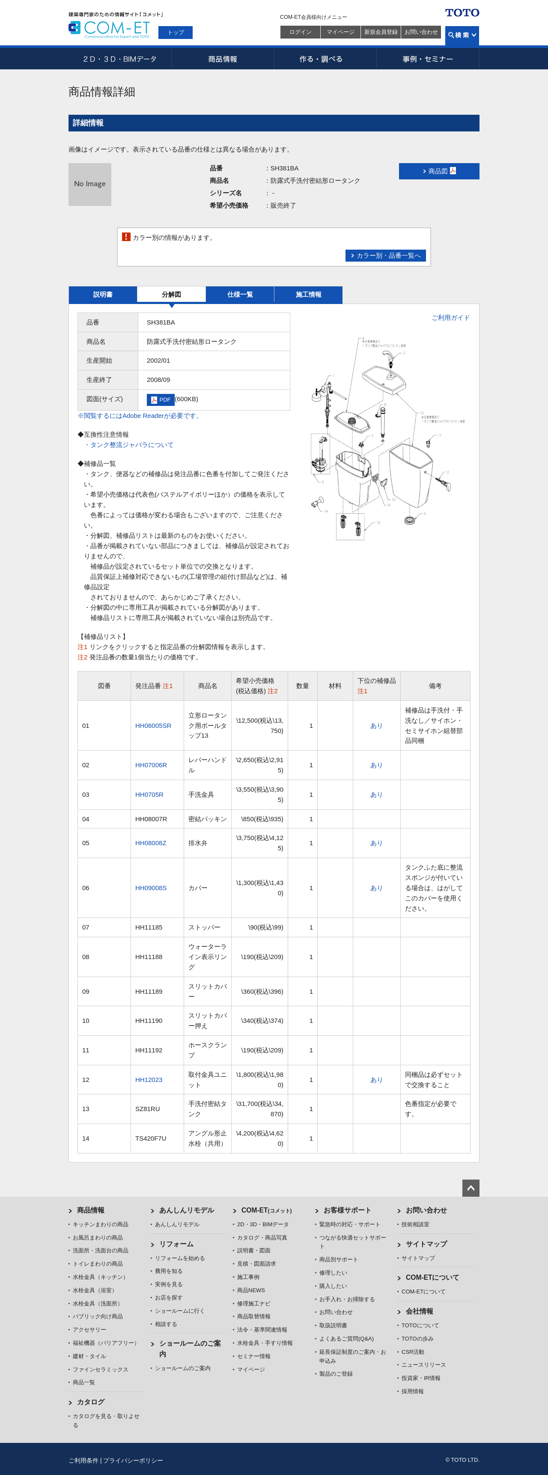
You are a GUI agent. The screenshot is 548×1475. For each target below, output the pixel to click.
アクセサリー (89, 1329)
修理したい (333, 1272)
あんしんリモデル (186, 1210)
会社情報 (419, 1311)
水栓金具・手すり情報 (265, 1343)
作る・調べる (325, 58)
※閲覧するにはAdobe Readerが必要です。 (140, 415)
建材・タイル (89, 1356)
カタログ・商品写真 (262, 1237)
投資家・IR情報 (421, 1378)
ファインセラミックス (100, 1369)
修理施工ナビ (254, 1303)
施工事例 (248, 1277)
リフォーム (176, 1244)
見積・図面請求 (256, 1263)
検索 (462, 35)
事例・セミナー (428, 58)
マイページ (340, 32)
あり (376, 725)
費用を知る (169, 1271)
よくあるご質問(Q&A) (346, 1338)
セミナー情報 (254, 1356)
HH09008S (151, 887)
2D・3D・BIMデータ (119, 58)
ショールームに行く (180, 1311)
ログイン (300, 32)
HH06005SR (153, 725)
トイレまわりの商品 (98, 1263)
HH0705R (149, 794)
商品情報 (222, 58)
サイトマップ (426, 1244)
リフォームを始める (180, 1258)
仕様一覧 (240, 294)
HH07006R (151, 765)
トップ (175, 32)
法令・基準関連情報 (262, 1329)
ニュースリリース (424, 1365)
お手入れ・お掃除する (347, 1299)
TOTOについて (420, 1325)
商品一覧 (84, 1382)
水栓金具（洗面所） (98, 1303)
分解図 (171, 294)
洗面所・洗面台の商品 (100, 1250)
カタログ (90, 1402)
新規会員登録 (381, 32)
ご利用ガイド (451, 317)
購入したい (333, 1286)
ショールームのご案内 (183, 1368)
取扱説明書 (333, 1325)
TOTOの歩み (418, 1338)
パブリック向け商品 (98, 1316)
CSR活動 (413, 1352)
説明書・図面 (254, 1250)
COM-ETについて (433, 1277)
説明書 (103, 294)
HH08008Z (151, 842)
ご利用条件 (83, 1460)
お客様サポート (348, 1210)
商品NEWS (251, 1290)
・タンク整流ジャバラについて (129, 444)
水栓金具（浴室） (95, 1290)
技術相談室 (415, 1224)
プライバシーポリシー (133, 1460)
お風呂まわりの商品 (98, 1237)
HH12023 (148, 1079)
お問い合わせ (421, 32)
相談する (166, 1324)
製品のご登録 (336, 1374)
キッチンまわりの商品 (100, 1224)
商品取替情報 (254, 1316)
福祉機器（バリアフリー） (106, 1343)
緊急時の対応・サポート (350, 1224)
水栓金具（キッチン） (100, 1277)
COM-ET (266, 1210)
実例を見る (169, 1284)
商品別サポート (338, 1259)
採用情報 (413, 1391)
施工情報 (309, 294)
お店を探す (169, 1297)
